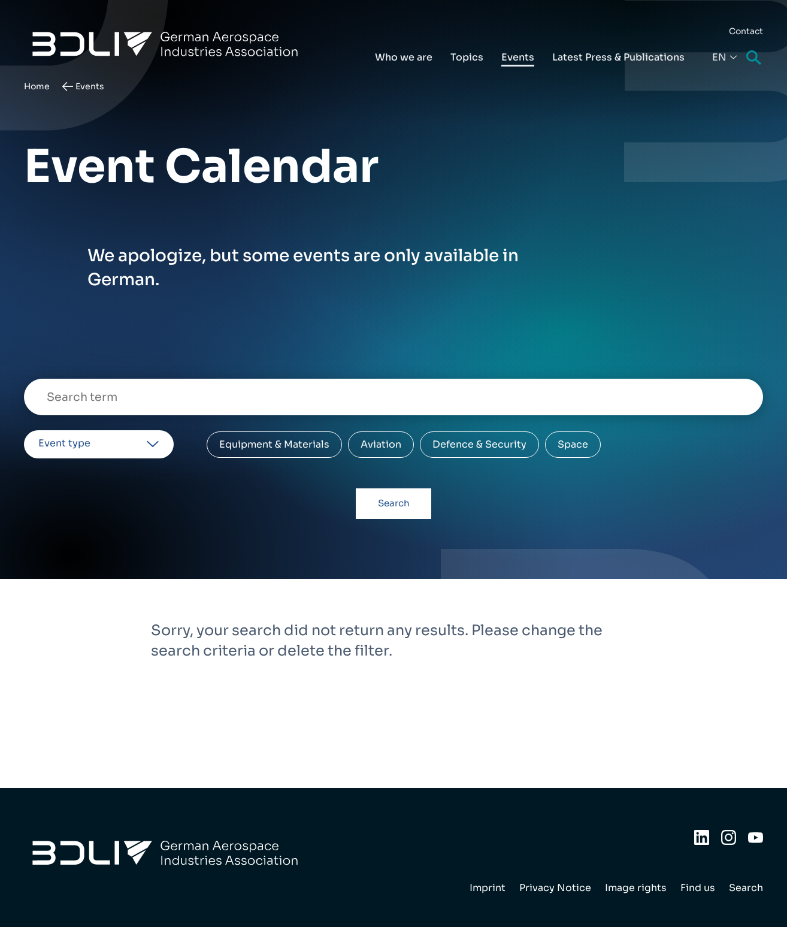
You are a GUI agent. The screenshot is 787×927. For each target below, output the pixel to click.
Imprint (488, 887)
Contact (746, 31)
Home (37, 86)
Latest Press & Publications (618, 57)
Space (573, 444)
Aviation (381, 444)
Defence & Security (479, 444)
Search (754, 58)
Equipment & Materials (274, 444)
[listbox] (99, 444)
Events (517, 57)
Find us (697, 887)
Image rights (636, 887)
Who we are (403, 57)
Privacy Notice (555, 887)
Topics (466, 57)
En (719, 57)
